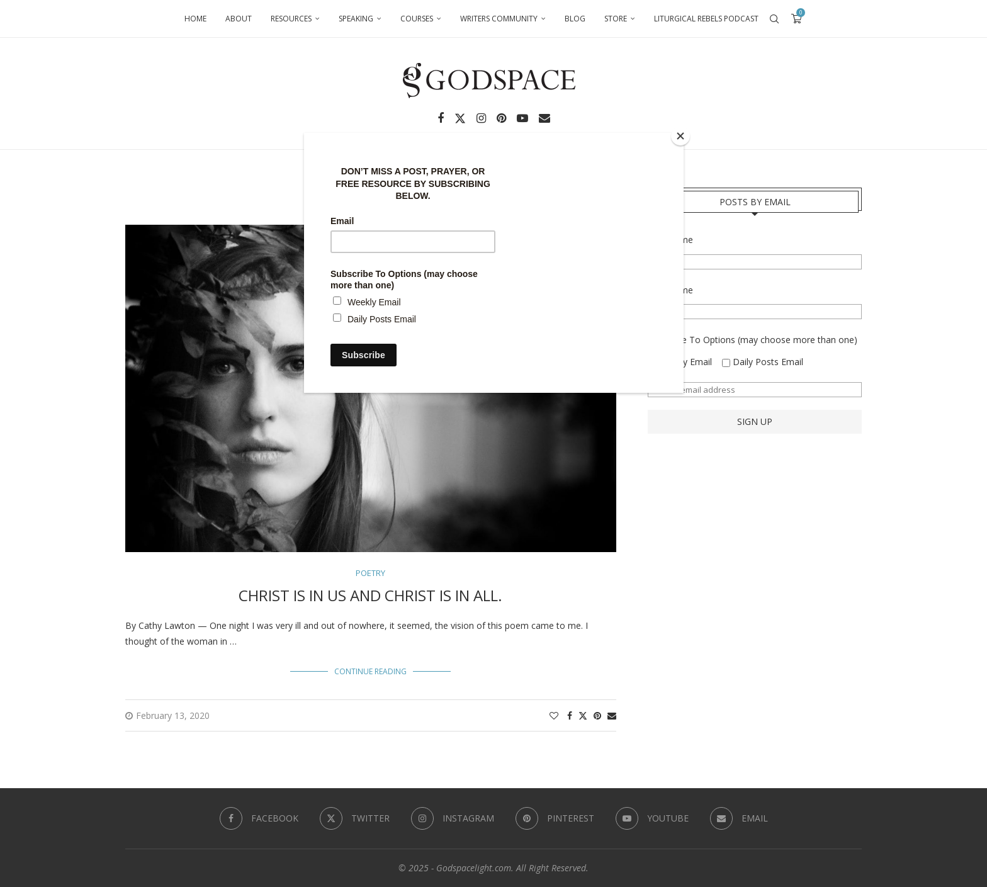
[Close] (680, 136)
